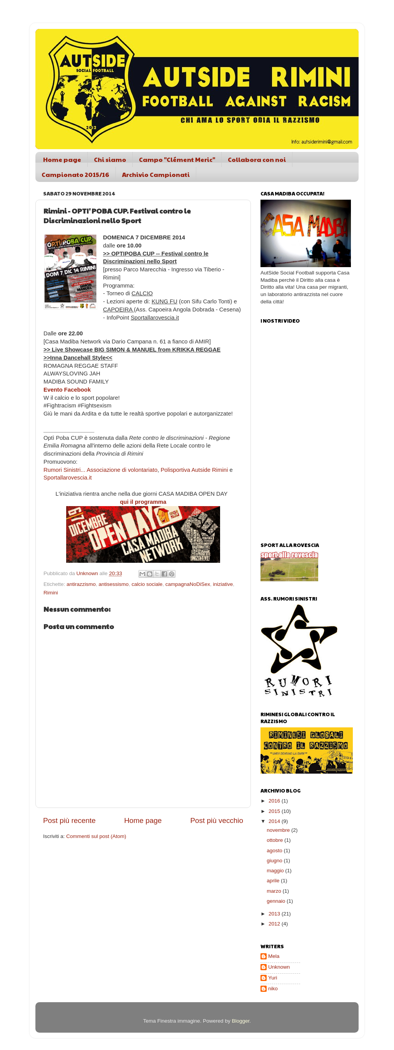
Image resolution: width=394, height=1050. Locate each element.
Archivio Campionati (156, 174)
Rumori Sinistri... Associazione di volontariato (100, 470)
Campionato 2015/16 (75, 174)
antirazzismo (81, 584)
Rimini (50, 593)
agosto (275, 850)
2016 (275, 801)
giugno (275, 860)
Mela (273, 956)
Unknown (279, 967)
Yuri (272, 978)
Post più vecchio (216, 820)
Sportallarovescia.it (67, 478)
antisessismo (113, 584)
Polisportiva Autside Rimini (194, 470)
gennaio (277, 901)
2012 (275, 924)
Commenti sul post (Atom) (96, 836)
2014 (275, 821)
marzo (274, 891)
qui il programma (143, 502)
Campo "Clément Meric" (177, 159)
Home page (62, 159)
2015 (275, 811)
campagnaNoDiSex (187, 584)
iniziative (223, 584)
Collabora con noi (257, 159)
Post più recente (69, 820)
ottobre (275, 840)
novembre (279, 830)
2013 (275, 914)
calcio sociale (147, 584)
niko (273, 988)
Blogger (240, 1021)
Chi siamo (110, 159)
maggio (276, 870)
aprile (274, 880)
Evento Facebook (67, 390)
